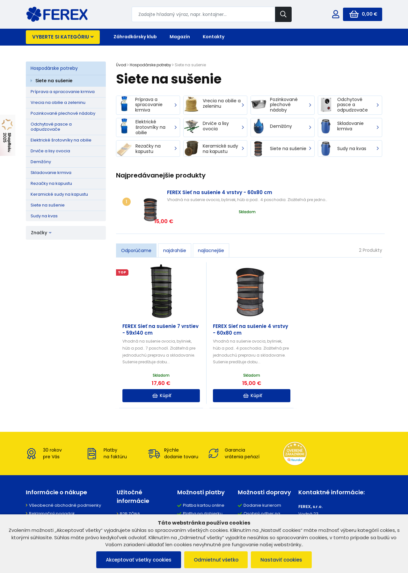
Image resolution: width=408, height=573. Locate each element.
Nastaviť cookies (281, 559)
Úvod (121, 65)
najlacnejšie (211, 236)
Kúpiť (161, 381)
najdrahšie (174, 236)
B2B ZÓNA (130, 499)
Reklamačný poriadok (52, 499)
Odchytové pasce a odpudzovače (51, 127)
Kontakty (213, 36)
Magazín (180, 36)
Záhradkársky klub (135, 36)
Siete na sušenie (53, 80)
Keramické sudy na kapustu (59, 194)
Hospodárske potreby (54, 68)
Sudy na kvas (44, 216)
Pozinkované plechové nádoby (63, 113)
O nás (126, 507)
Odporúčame (136, 236)
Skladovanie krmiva (51, 173)
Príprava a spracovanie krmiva (63, 92)
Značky (41, 232)
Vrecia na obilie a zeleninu (58, 102)
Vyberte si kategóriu (62, 36)
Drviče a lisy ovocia (50, 151)
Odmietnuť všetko (216, 559)
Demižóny (41, 162)
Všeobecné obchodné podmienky (65, 491)
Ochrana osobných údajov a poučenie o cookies (69, 510)
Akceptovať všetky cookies (138, 559)
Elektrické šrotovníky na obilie (61, 140)
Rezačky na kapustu (51, 183)
